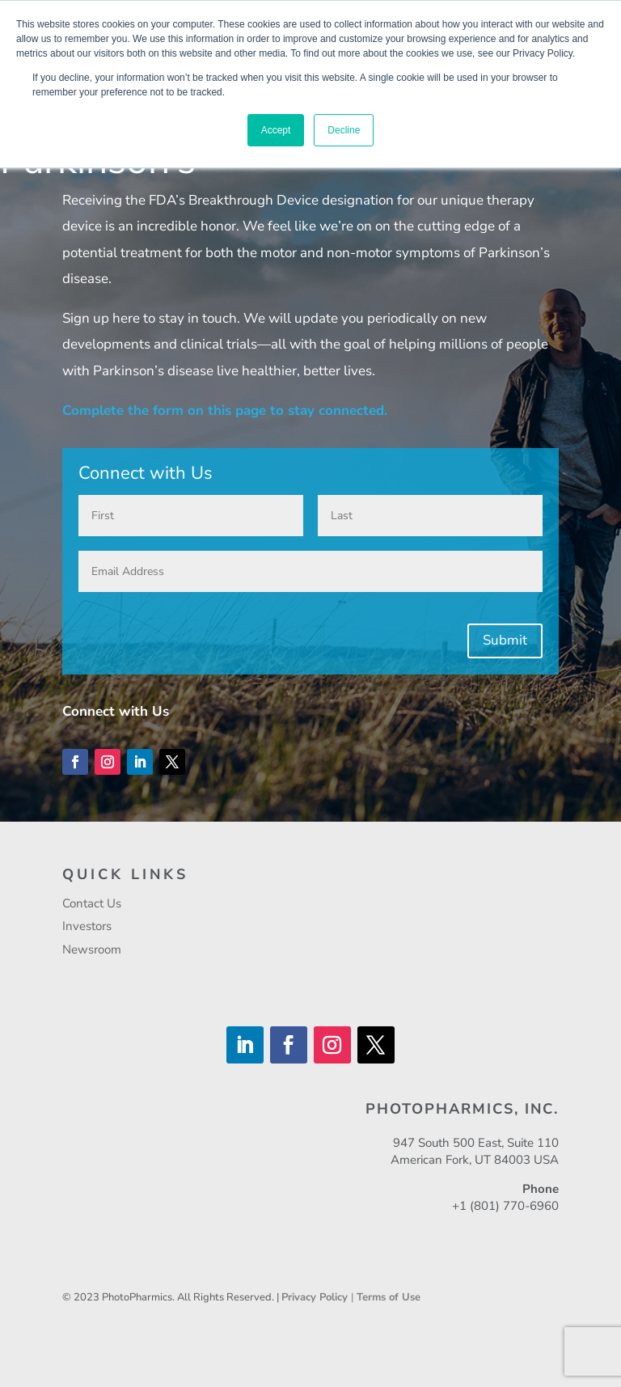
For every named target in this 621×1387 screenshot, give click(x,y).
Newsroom (91, 949)
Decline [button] (343, 130)
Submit (505, 640)
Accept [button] (276, 130)
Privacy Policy (316, 1297)
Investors (87, 926)
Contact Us (91, 903)
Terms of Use (388, 1297)
